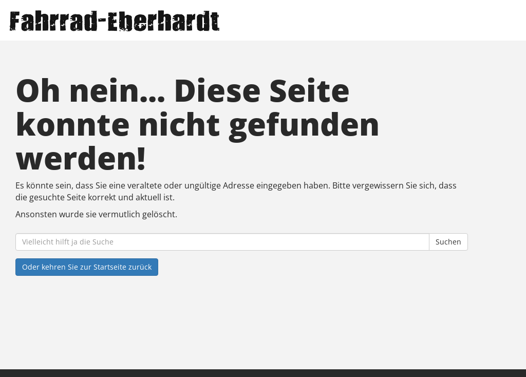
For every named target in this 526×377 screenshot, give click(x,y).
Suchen (448, 242)
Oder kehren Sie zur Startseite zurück (87, 267)
